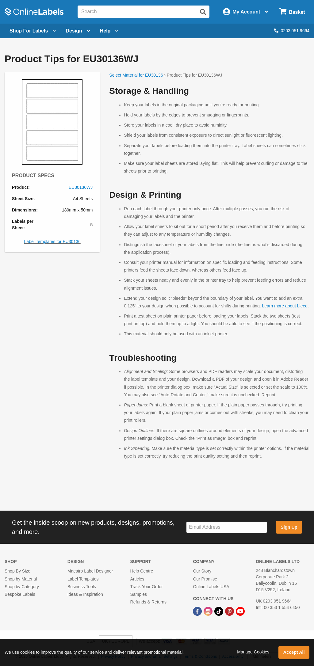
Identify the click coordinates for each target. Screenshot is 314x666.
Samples (138, 594)
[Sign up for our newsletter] (226, 527)
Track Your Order (146, 586)
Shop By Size (17, 571)
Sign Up (289, 527)
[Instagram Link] (209, 610)
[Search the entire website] (143, 12)
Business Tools (81, 586)
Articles (137, 579)
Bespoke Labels (20, 594)
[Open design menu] (78, 31)
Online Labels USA (211, 586)
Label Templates (83, 579)
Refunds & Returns (148, 601)
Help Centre (141, 571)
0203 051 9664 (291, 30)
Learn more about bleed (285, 305)
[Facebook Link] (198, 610)
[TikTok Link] (219, 610)
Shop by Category (22, 586)
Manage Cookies (253, 651)
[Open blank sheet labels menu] (33, 31)
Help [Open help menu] (109, 30)
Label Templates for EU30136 (52, 241)
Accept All (294, 652)
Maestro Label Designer (90, 571)
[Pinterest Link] (230, 610)
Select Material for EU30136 (136, 75)
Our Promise (205, 579)
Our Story (202, 571)
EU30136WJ (81, 187)
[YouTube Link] (240, 610)
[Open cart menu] (292, 12)
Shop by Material (21, 579)
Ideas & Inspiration (85, 594)
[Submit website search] (203, 11)
